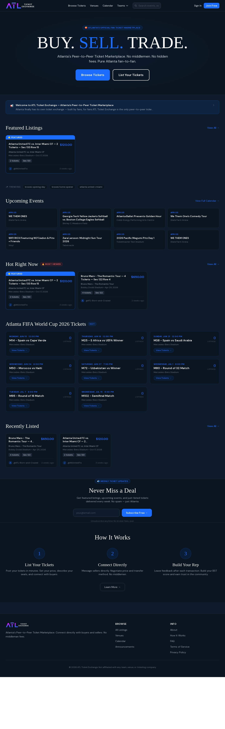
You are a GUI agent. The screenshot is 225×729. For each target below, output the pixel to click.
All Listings (121, 629)
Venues (94, 5)
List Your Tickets (131, 75)
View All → (213, 127)
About (173, 629)
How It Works (177, 635)
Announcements (124, 646)
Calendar (108, 5)
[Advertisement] (112, 703)
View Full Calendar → (207, 200)
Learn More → (112, 587)
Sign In (198, 5)
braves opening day (35, 186)
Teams (122, 5)
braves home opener (62, 186)
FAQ (172, 641)
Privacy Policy (178, 652)
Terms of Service (179, 646)
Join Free (211, 5)
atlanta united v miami (91, 186)
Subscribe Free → (137, 512)
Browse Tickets (77, 5)
